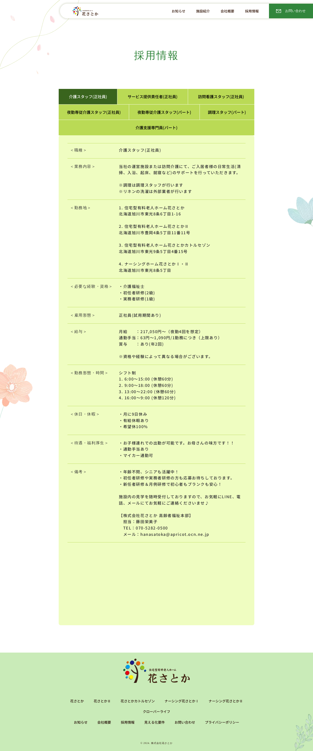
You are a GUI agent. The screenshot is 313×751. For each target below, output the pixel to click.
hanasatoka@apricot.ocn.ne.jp (174, 534)
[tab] (88, 96)
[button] (203, 11)
